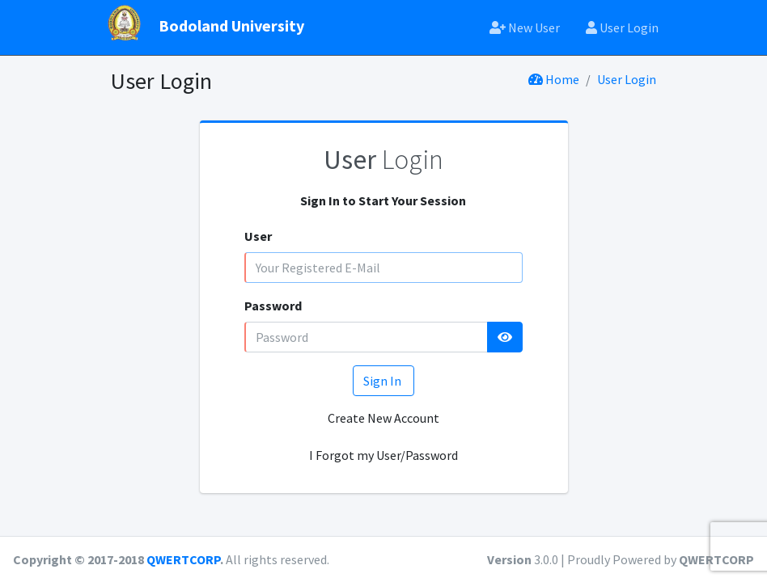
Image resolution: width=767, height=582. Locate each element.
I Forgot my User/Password (383, 455)
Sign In (383, 381)
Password (273, 305)
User (258, 236)
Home (553, 79)
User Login (622, 27)
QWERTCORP (183, 559)
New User (524, 27)
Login (383, 159)
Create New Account (383, 418)
